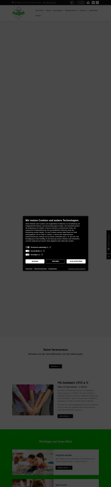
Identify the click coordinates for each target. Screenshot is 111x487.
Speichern (55, 261)
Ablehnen (35, 261)
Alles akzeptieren (76, 261)
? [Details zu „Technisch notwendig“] (50, 247)
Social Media (35, 251)
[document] (55, 232)
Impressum (29, 268)
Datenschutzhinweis (40, 268)
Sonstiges (34, 254)
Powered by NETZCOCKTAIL (77, 269)
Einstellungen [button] (52, 268)
